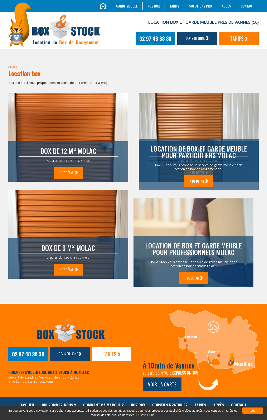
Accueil (12, 67)
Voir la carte (162, 384)
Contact (247, 6)
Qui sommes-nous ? (59, 405)
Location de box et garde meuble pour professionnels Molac (193, 249)
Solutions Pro (200, 6)
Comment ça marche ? (103, 405)
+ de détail (68, 172)
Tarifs (174, 6)
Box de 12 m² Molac (68, 151)
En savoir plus (145, 415)
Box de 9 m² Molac (68, 248)
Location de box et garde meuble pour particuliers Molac (198, 152)
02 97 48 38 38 (155, 38)
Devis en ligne (197, 38)
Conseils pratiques (170, 405)
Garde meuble (127, 6)
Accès (226, 6)
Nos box (153, 6)
